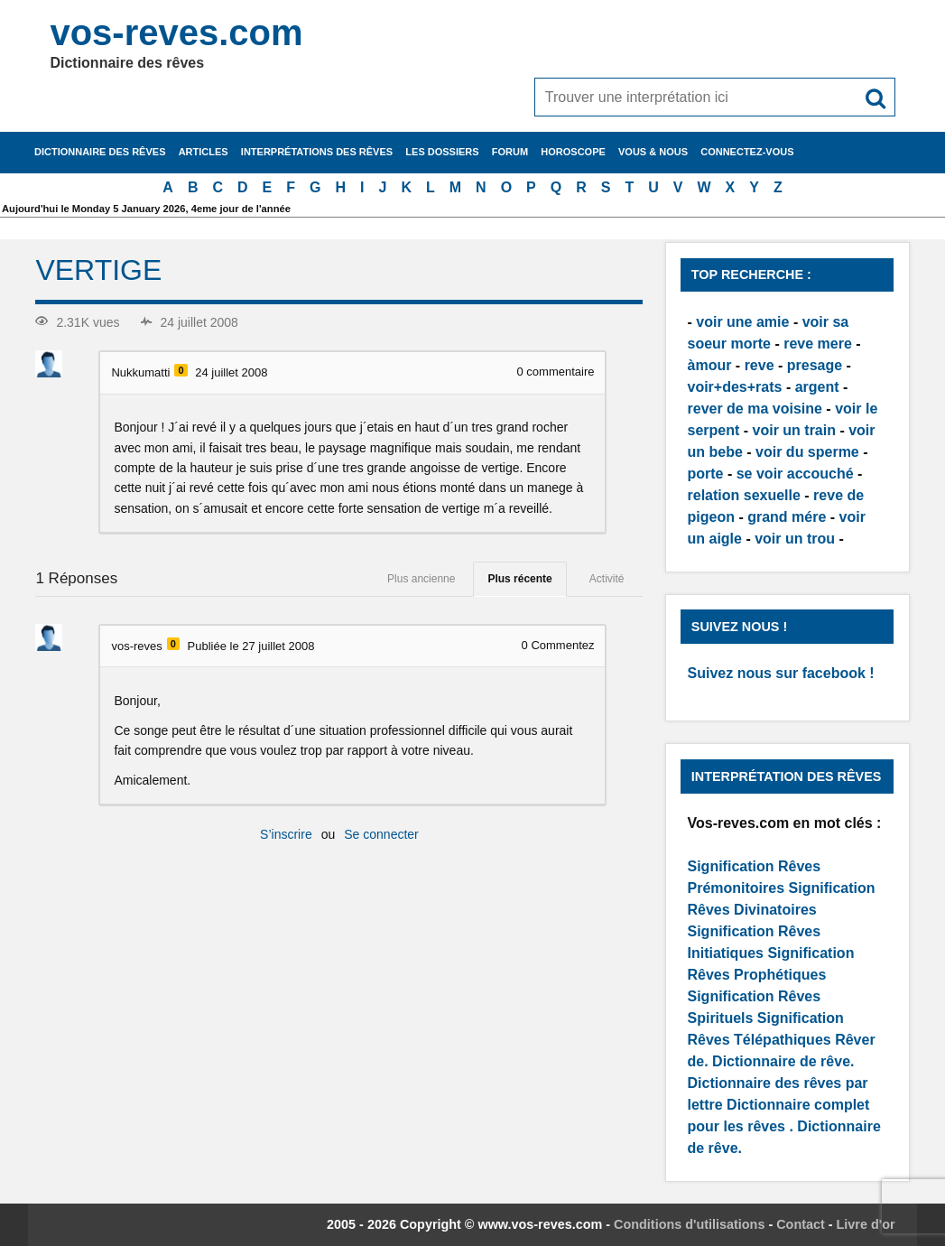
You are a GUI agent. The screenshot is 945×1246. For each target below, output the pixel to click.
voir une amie (742, 322)
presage (814, 365)
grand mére (786, 517)
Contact (800, 1224)
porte (706, 473)
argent (817, 387)
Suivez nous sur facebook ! (781, 673)
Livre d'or (866, 1224)
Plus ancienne (421, 578)
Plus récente (519, 578)
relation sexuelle (744, 495)
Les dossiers (441, 151)
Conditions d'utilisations (689, 1224)
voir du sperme (807, 452)
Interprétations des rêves (317, 151)
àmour (710, 365)
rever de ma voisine (755, 408)
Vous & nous (653, 151)
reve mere (817, 343)
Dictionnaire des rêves (99, 151)
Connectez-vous (746, 151)
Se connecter (381, 834)
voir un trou (795, 538)
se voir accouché (795, 473)
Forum (510, 151)
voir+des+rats (735, 387)
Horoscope (573, 151)
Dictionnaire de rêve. (783, 1061)
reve (759, 365)
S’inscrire (286, 834)
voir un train (794, 430)
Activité (607, 578)
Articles (203, 151)
